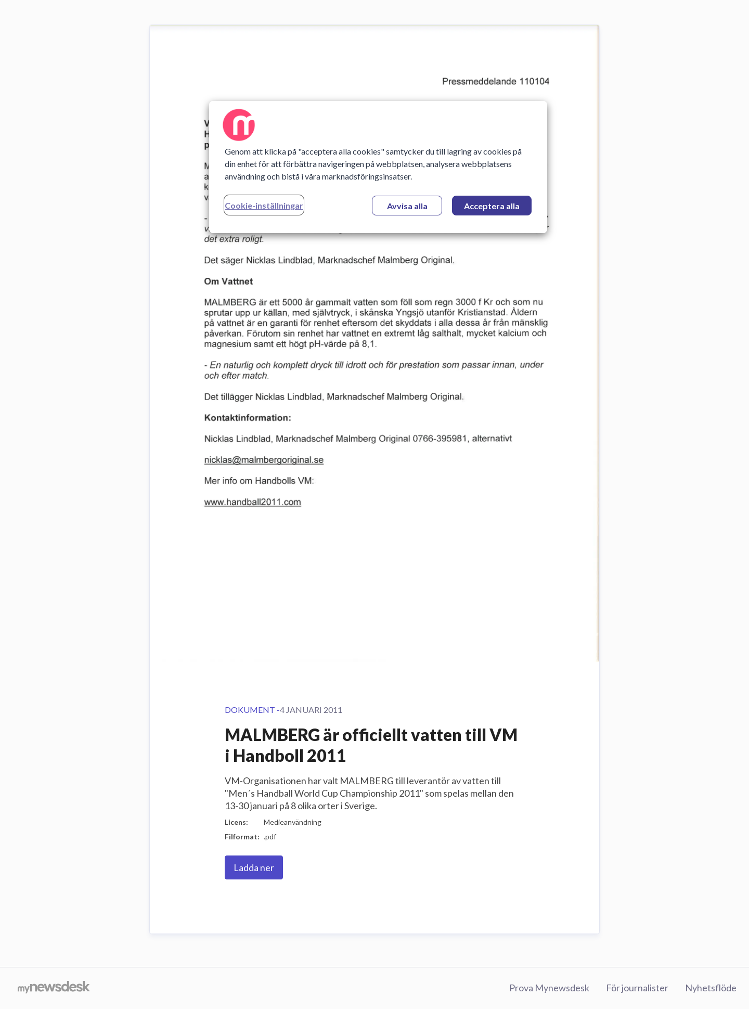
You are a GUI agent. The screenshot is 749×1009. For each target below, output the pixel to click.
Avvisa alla (407, 206)
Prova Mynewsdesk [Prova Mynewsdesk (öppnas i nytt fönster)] (549, 987)
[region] (378, 167)
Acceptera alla (492, 206)
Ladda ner (254, 867)
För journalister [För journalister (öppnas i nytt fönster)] (637, 987)
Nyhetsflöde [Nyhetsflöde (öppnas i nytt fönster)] (711, 987)
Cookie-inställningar (264, 205)
